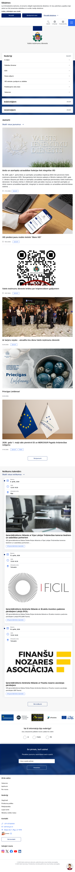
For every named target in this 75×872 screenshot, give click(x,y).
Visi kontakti (11, 839)
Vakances (4, 783)
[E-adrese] (5, 833)
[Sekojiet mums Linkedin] (19, 851)
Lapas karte (5, 810)
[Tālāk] (71, 717)
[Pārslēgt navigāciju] (71, 22)
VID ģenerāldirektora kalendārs (15, 546)
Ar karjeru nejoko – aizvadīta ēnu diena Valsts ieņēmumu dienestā (30, 340)
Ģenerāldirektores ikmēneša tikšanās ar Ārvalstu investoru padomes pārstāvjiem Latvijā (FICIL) (35, 610)
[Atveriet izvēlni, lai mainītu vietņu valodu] (54, 23)
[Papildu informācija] (11, 833)
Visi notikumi (37, 704)
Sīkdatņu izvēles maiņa (8, 813)
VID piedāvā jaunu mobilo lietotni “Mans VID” (21, 237)
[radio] (26, 737)
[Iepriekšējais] (4, 717)
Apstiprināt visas (32, 15)
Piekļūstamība (6, 806)
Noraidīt (11, 15)
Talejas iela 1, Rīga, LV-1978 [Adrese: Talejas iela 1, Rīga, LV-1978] (13, 830)
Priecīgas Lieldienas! (11, 391)
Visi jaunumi (37, 458)
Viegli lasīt (4, 800)
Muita (20, 449)
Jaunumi (15, 191)
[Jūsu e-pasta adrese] (37, 761)
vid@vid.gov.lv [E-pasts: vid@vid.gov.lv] (8, 827)
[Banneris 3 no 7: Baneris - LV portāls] (37, 717)
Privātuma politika (7, 803)
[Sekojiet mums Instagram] (2, 851)
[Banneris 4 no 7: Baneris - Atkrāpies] (52, 717)
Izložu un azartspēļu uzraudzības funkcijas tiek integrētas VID (28, 170)
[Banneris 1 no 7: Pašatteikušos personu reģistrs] (7, 717)
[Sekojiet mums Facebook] (11, 851)
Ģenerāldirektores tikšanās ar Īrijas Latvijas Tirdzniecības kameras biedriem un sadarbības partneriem (38, 536)
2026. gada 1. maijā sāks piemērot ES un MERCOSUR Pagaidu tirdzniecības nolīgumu (34, 443)
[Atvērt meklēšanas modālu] (48, 23)
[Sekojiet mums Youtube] (15, 851)
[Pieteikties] (36, 768)
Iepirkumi (4, 786)
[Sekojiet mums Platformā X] (7, 851)
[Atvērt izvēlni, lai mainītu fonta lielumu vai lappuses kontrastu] (63, 23)
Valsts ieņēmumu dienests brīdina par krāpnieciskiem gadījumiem (30, 288)
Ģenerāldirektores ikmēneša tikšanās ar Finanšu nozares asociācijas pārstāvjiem (35, 684)
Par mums (4, 789)
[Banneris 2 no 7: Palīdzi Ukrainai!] (23, 717)
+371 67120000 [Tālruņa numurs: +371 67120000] (9, 824)
